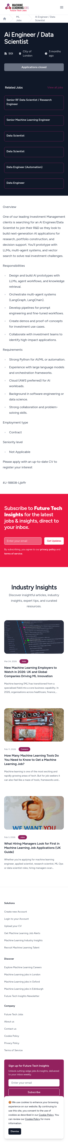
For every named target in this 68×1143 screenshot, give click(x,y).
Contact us (10, 1028)
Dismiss (15, 1131)
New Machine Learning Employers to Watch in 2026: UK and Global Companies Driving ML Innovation (30, 672)
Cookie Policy (11, 1035)
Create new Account (15, 911)
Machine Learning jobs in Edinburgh (23, 988)
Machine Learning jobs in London (22, 974)
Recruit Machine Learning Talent (21, 947)
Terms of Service (13, 1050)
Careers (24, 749)
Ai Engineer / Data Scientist (45, 18)
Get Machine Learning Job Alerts (22, 933)
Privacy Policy (11, 1043)
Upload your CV (13, 926)
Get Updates (54, 540)
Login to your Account (16, 918)
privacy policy (48, 549)
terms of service (13, 553)
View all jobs (55, 87)
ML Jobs (18, 18)
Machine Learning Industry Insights (23, 940)
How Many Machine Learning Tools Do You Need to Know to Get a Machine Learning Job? (31, 760)
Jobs (24, 661)
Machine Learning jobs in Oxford (22, 981)
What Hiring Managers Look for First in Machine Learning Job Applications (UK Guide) (32, 848)
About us (9, 1021)
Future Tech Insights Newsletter (21, 996)
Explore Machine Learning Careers (23, 967)
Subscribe (34, 1092)
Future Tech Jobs (13, 1014)
